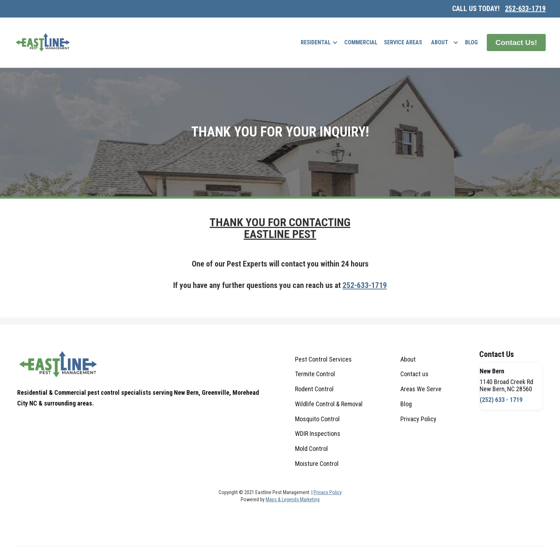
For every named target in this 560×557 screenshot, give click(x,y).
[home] (42, 42)
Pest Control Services (323, 359)
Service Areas (403, 42)
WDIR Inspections (317, 433)
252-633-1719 (525, 8)
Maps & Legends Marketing (293, 499)
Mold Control (311, 448)
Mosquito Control (317, 419)
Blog (471, 42)
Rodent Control (314, 389)
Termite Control (315, 374)
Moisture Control (317, 463)
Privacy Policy (418, 419)
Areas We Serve (420, 389)
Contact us (414, 374)
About (439, 42)
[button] (319, 42)
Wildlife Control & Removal (328, 404)
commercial (361, 42)
